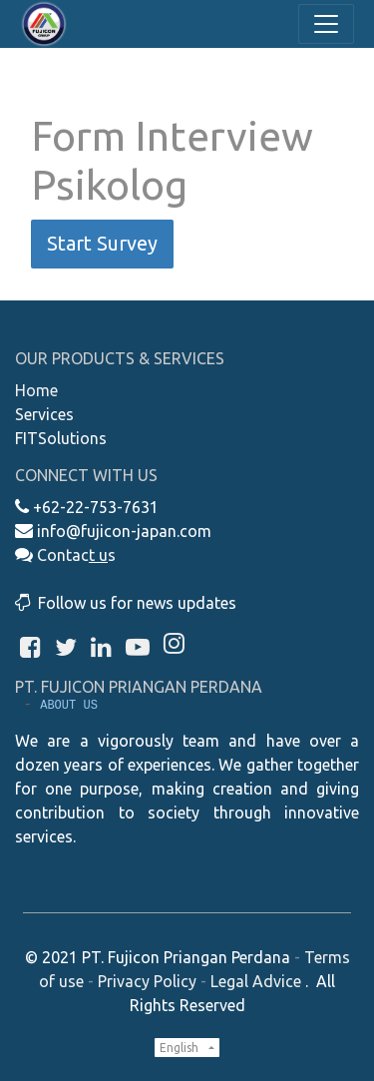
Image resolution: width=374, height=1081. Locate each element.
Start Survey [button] (102, 243)
